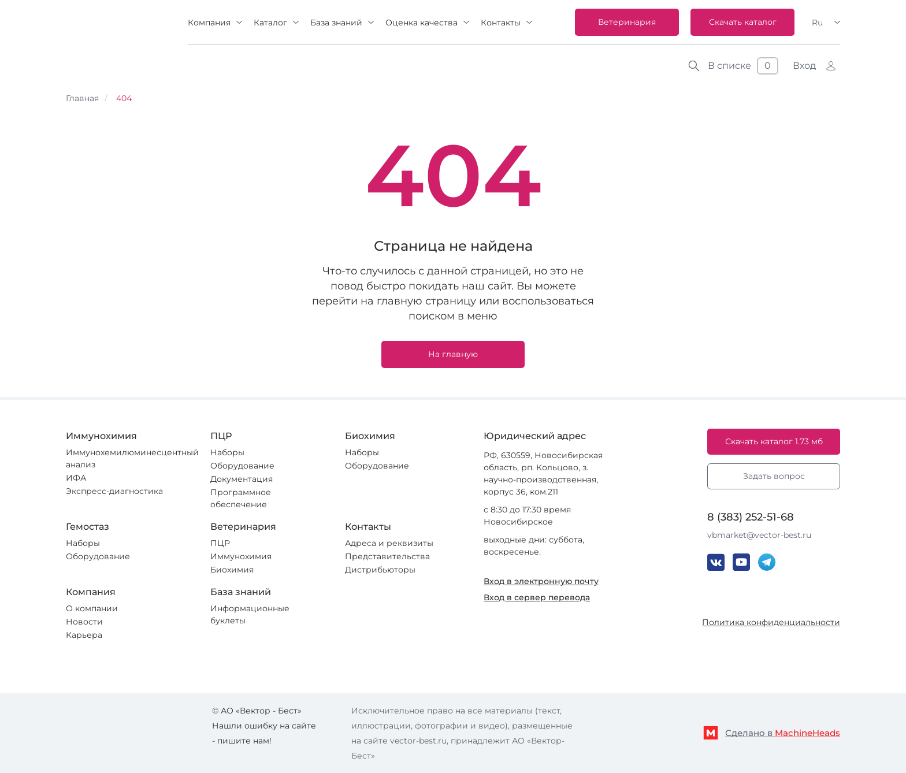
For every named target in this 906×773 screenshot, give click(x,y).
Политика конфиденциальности (771, 622)
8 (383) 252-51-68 (750, 517)
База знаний (336, 22)
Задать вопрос (774, 476)
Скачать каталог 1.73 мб (774, 441)
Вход (804, 65)
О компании (92, 608)
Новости (84, 621)
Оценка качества (421, 22)
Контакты (501, 22)
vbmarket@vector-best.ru (759, 535)
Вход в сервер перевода (537, 597)
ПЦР (220, 543)
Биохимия (232, 569)
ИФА (76, 478)
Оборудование (242, 465)
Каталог (270, 22)
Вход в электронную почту (541, 581)
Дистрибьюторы (380, 569)
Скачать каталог (743, 22)
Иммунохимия (241, 556)
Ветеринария (627, 22)
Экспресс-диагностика (114, 491)
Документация (241, 479)
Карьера (84, 635)
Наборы (227, 452)
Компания (209, 22)
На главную (453, 354)
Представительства (387, 556)
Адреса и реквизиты (389, 543)
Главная (82, 98)
